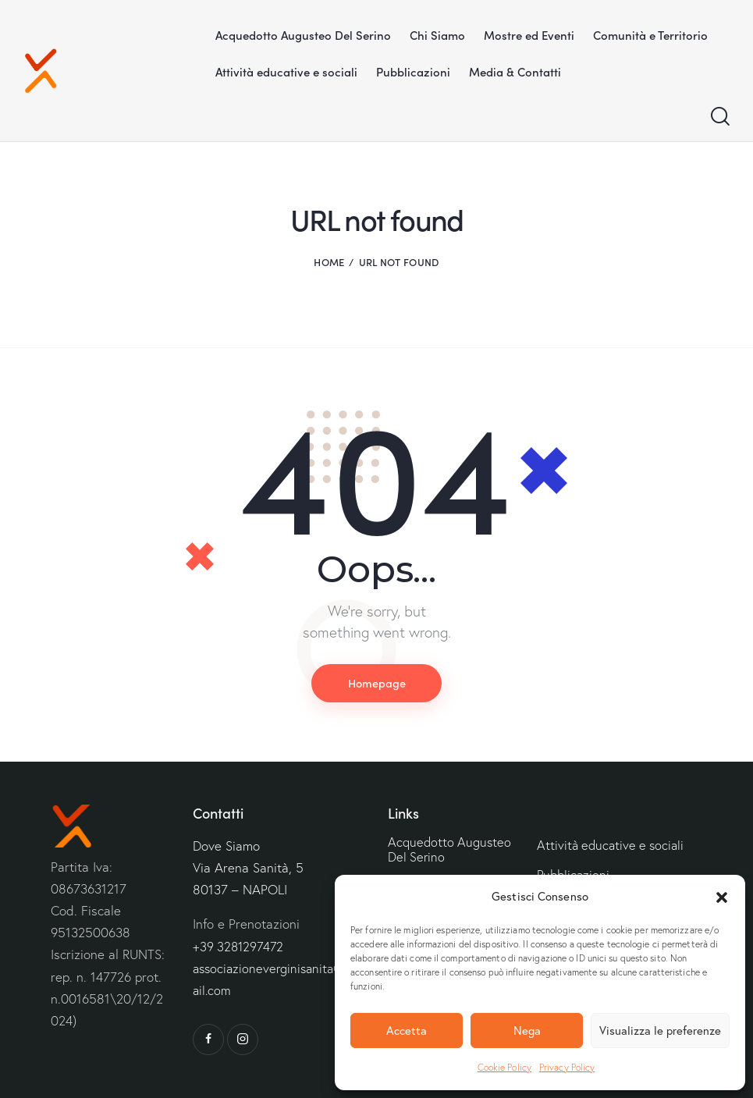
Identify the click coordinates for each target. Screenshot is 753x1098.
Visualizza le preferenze (660, 1030)
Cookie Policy (504, 1067)
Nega (527, 1030)
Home (329, 261)
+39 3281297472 (240, 946)
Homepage (377, 682)
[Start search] (720, 117)
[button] (722, 897)
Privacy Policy (567, 1067)
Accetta (406, 1030)
